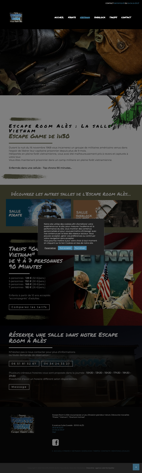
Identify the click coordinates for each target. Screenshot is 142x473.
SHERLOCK (99, 17)
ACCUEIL (59, 17)
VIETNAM (85, 17)
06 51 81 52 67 (119, 3)
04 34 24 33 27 (133, 3)
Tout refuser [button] (80, 248)
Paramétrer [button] (50, 248)
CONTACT (126, 17)
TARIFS (113, 17)
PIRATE (72, 17)
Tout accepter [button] (65, 248)
